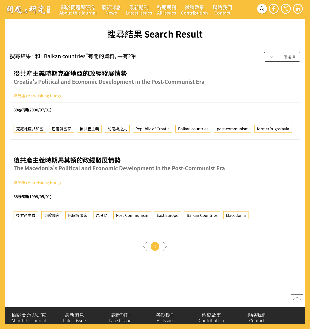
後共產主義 (89, 130)
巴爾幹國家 (61, 130)
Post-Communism (132, 217)
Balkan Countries (202, 217)
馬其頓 (102, 217)
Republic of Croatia (152, 130)
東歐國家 (52, 217)
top (297, 302)
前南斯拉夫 (117, 130)
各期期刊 (166, 10)
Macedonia (236, 217)
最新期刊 (139, 10)
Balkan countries (193, 130)
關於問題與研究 (78, 10)
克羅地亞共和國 (29, 130)
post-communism (232, 130)
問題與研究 (28, 9)
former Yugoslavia (273, 130)
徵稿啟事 (194, 10)
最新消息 (111, 10)
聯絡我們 (222, 10)
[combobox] (282, 57)
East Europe (167, 217)
